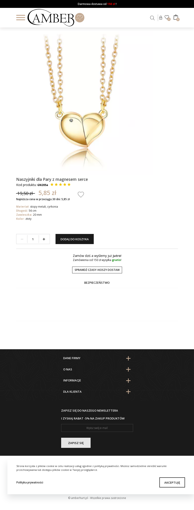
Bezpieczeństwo (97, 283)
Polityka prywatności (29, 482)
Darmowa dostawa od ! (97, 4)
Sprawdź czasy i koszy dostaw (97, 270)
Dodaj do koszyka (74, 239)
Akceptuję (172, 483)
